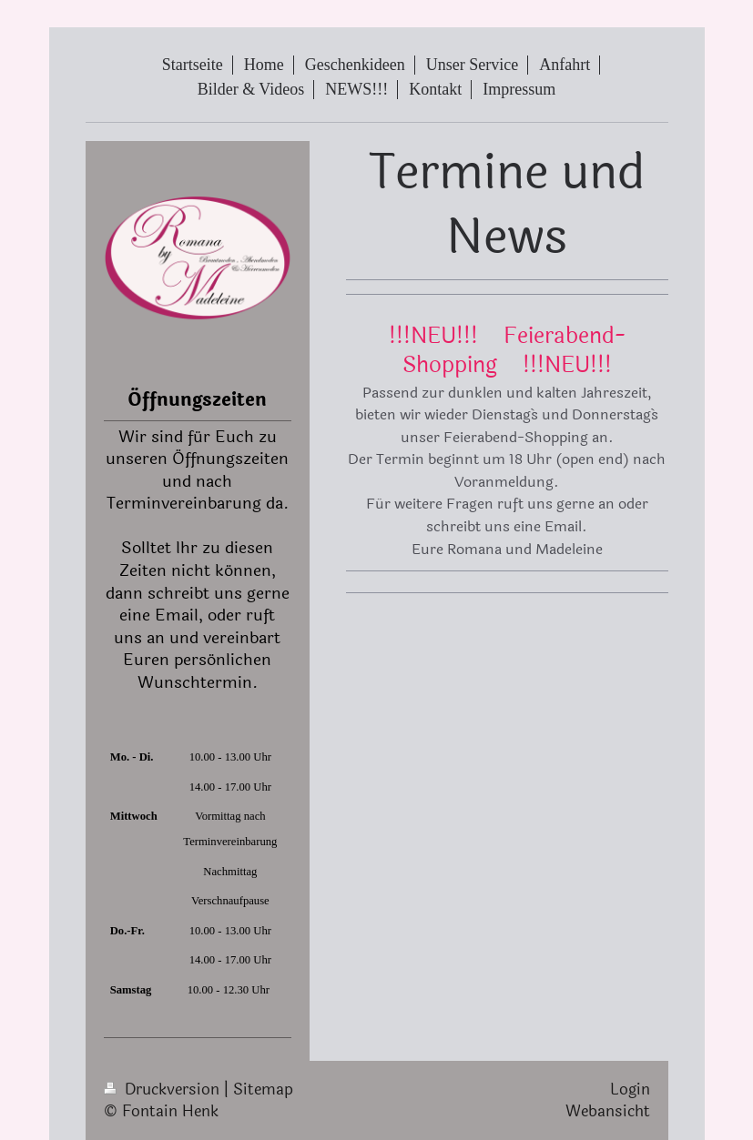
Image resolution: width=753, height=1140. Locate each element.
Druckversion (164, 1089)
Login (630, 1089)
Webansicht (607, 1111)
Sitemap (263, 1089)
